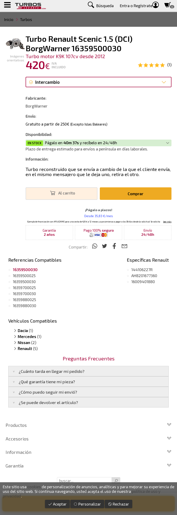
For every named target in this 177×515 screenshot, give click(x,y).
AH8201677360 (144, 275)
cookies (34, 486)
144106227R (142, 269)
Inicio (8, 19)
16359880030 (24, 305)
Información (88, 452)
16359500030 (24, 281)
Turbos (26, 19)
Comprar (135, 193)
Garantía (88, 465)
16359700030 (24, 293)
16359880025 (24, 299)
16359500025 (24, 275)
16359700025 (24, 287)
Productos (88, 425)
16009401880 (143, 281)
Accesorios (88, 438)
